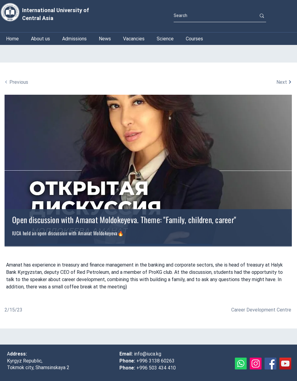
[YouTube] (285, 363)
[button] (165, 39)
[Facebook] (270, 363)
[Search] (210, 15)
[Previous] (34, 82)
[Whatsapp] (241, 363)
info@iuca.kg (147, 354)
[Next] (262, 82)
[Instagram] (256, 363)
